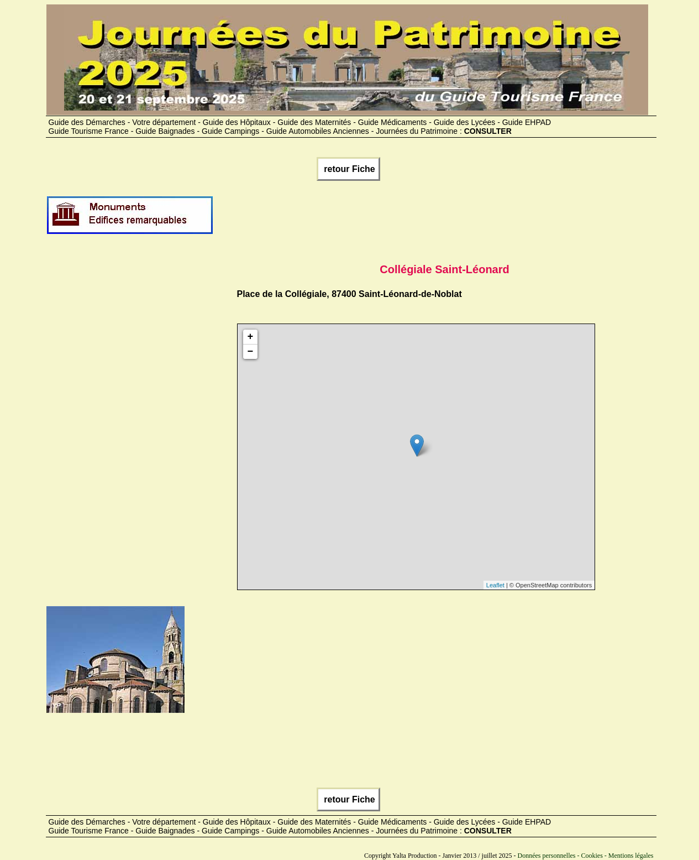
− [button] (251, 351)
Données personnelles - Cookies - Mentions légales (586, 855)
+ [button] (251, 336)
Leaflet (495, 585)
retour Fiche (348, 169)
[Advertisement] (415, 219)
